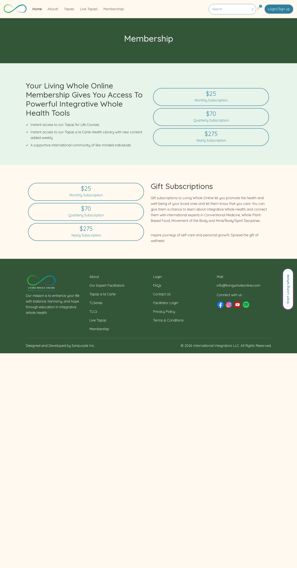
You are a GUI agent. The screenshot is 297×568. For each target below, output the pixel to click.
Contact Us (162, 294)
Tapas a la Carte (102, 294)
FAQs (157, 285)
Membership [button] (113, 9)
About (94, 277)
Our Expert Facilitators (106, 285)
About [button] (53, 9)
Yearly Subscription (211, 137)
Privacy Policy (164, 311)
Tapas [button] (69, 9)
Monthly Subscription (211, 96)
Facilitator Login (165, 303)
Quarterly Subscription (211, 116)
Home (37, 9)
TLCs (93, 311)
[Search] (232, 9)
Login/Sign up (279, 9)
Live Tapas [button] (89, 9)
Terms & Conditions (168, 320)
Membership (99, 329)
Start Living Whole (288, 289)
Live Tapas (97, 320)
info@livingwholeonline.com (238, 285)
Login (157, 277)
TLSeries (95, 303)
